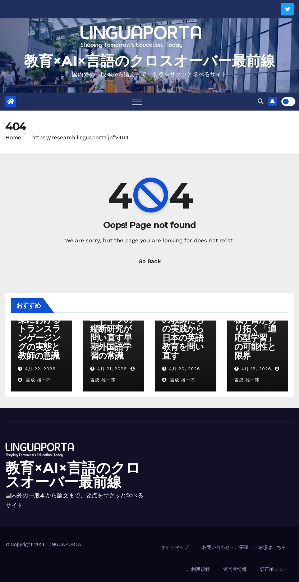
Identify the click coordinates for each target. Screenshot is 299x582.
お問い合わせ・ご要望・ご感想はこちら (244, 547)
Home (13, 137)
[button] (260, 101)
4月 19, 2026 (256, 368)
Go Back (149, 261)
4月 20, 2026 (184, 368)
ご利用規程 (198, 569)
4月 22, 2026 (40, 368)
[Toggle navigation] (137, 101)
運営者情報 (235, 569)
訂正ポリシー (274, 569)
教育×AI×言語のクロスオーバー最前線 (149, 61)
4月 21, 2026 (112, 368)
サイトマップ (175, 547)
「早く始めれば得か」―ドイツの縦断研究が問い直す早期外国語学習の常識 (111, 328)
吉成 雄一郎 (34, 379)
